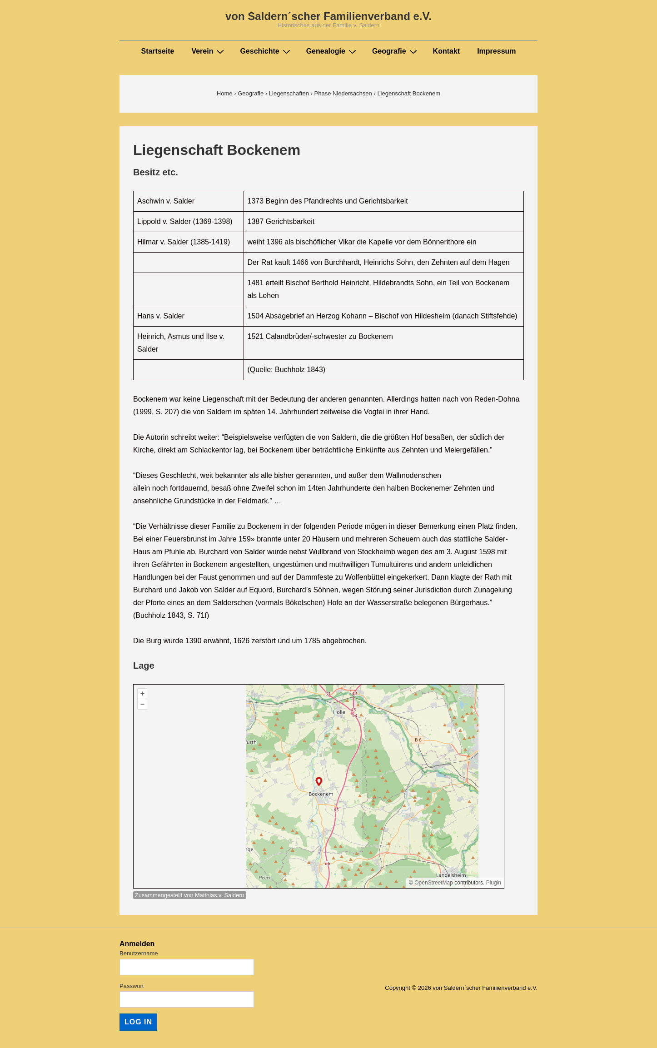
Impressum (496, 51)
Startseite (157, 51)
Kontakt (446, 51)
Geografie (395, 51)
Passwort (131, 986)
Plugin (492, 882)
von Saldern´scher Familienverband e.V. (328, 16)
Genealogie (332, 51)
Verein (208, 51)
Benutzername (138, 953)
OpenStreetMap (433, 882)
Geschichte (266, 51)
